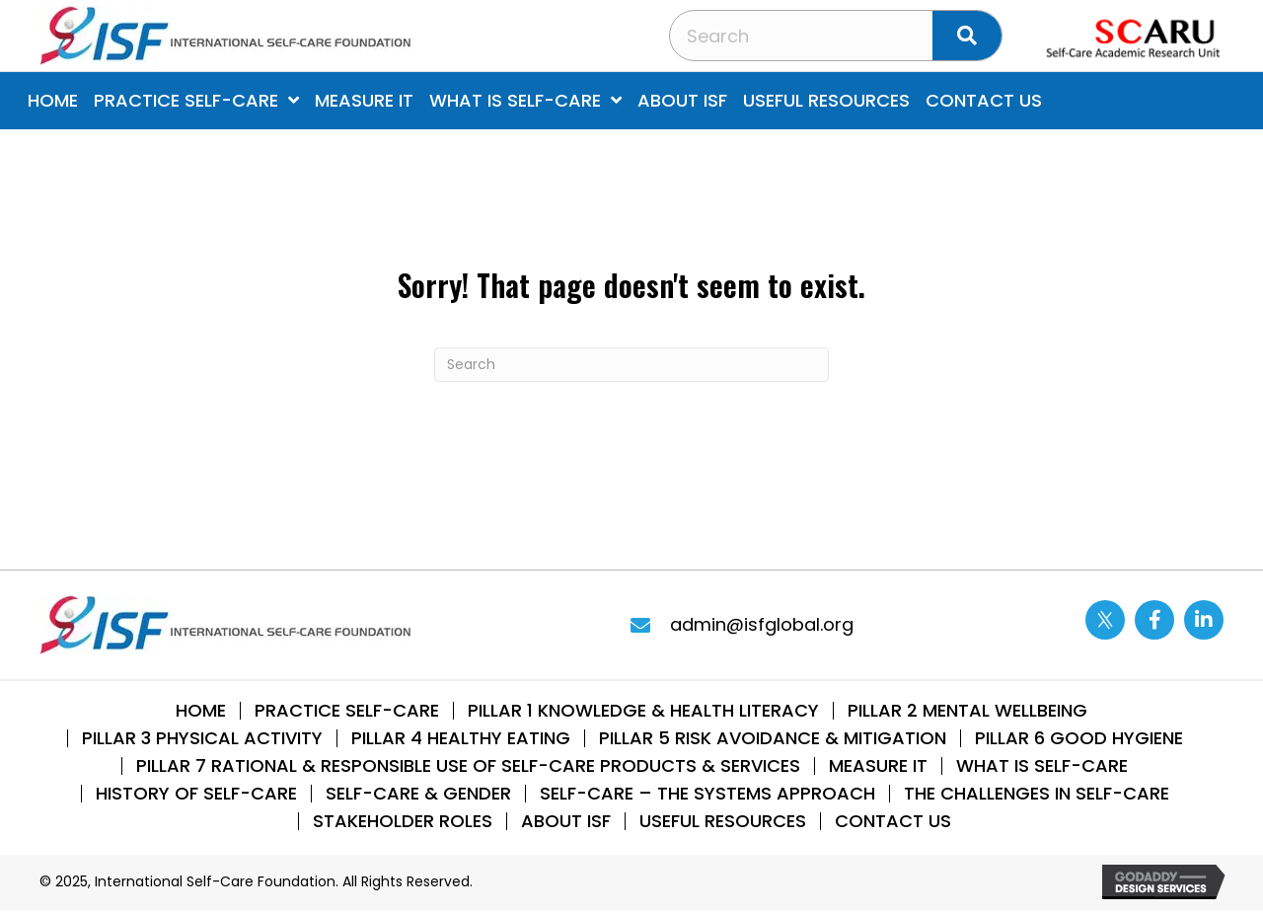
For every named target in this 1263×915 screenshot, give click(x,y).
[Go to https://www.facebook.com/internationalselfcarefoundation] (1154, 620)
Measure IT (878, 766)
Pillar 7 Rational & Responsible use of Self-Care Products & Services (468, 766)
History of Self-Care (196, 793)
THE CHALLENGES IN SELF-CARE (1036, 793)
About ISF (566, 821)
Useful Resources (722, 821)
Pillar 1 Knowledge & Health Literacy (643, 711)
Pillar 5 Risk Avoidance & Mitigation (772, 738)
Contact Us (893, 821)
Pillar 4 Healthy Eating (460, 738)
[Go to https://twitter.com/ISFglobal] (1105, 620)
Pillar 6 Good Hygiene (1079, 738)
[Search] (631, 364)
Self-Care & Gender (418, 793)
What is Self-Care (1042, 766)
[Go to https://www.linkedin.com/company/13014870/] (1204, 620)
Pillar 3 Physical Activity (202, 738)
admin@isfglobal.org (762, 624)
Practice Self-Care (347, 711)
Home (201, 711)
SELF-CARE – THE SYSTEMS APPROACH (707, 793)
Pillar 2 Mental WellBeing (967, 711)
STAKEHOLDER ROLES (402, 821)
